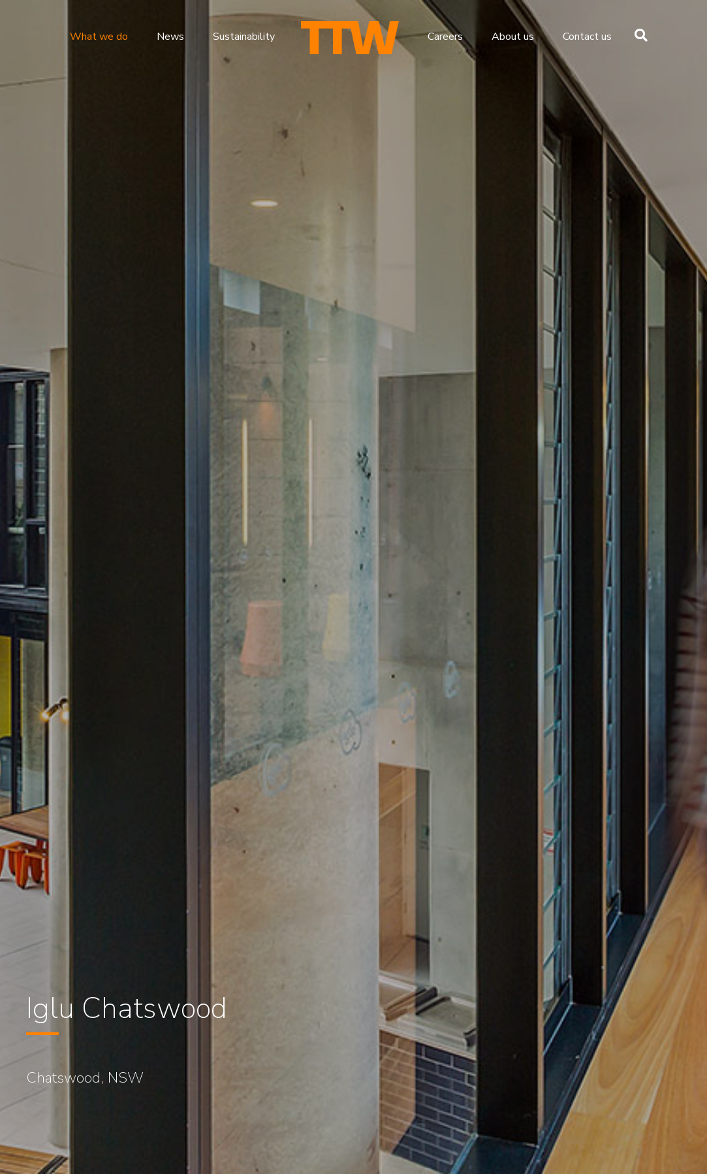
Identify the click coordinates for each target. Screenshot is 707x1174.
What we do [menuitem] (99, 36)
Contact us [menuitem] (587, 36)
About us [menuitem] (513, 36)
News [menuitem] (170, 36)
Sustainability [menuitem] (244, 36)
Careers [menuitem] (445, 36)
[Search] (638, 35)
